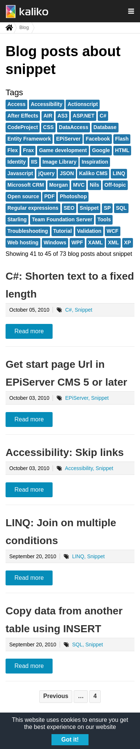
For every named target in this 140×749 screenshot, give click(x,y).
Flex (12, 150)
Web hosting (23, 242)
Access (16, 104)
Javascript (20, 173)
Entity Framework (29, 139)
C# (103, 116)
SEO (69, 208)
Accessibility (47, 104)
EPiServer (68, 139)
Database (104, 127)
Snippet (89, 208)
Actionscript (82, 104)
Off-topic (115, 185)
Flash (122, 139)
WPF (77, 242)
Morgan (58, 185)
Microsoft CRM (25, 185)
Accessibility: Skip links (65, 452)
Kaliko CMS (93, 173)
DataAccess (73, 127)
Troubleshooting (27, 231)
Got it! (70, 739)
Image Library (60, 162)
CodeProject (22, 127)
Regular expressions (33, 208)
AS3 (62, 116)
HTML (122, 150)
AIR (47, 116)
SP (107, 208)
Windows (55, 242)
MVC (78, 185)
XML (113, 242)
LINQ (119, 173)
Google (101, 150)
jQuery (46, 173)
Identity (16, 162)
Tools (104, 219)
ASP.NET (83, 116)
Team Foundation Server (62, 219)
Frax (28, 150)
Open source (23, 196)
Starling (17, 219)
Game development (63, 150)
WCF (113, 231)
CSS (48, 127)
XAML (95, 242)
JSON (67, 173)
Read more (29, 331)
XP (127, 242)
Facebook (98, 139)
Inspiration (94, 162)
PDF (49, 196)
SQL (121, 208)
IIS (34, 162)
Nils (94, 185)
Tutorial (62, 231)
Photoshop (73, 196)
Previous (56, 696)
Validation (89, 231)
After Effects (22, 116)
